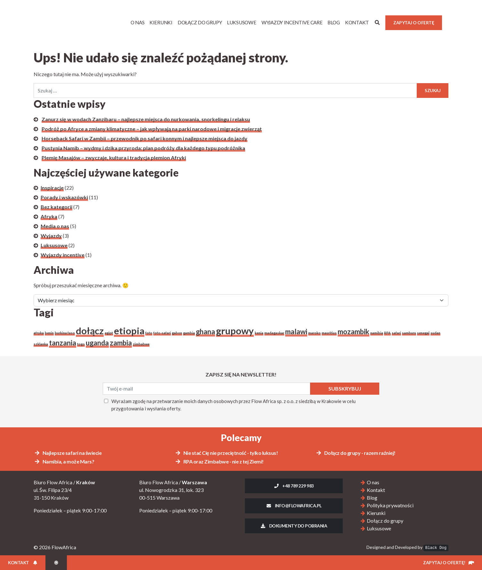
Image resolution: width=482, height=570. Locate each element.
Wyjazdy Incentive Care (291, 22)
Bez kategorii (56, 207)
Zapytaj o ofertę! (448, 562)
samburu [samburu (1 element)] (409, 333)
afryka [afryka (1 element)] (39, 333)
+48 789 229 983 (294, 485)
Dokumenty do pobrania (294, 525)
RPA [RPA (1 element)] (387, 333)
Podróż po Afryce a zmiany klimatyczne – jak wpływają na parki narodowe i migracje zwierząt (152, 129)
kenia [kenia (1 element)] (259, 333)
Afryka (49, 216)
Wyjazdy (51, 236)
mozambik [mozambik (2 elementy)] (353, 331)
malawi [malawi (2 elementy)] (296, 331)
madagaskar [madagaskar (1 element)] (274, 333)
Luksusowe (241, 22)
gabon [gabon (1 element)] (177, 333)
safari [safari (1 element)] (396, 333)
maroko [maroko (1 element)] (314, 333)
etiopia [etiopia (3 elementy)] (129, 330)
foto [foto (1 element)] (148, 333)
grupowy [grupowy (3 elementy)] (235, 330)
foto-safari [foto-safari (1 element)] (162, 333)
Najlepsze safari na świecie (67, 453)
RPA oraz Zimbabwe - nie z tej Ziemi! (219, 461)
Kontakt (357, 22)
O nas (373, 482)
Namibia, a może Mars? (64, 461)
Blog (333, 22)
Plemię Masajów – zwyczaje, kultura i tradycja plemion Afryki (114, 157)
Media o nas (55, 226)
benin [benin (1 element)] (49, 333)
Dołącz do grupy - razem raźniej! (356, 453)
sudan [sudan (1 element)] (435, 333)
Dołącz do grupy (200, 22)
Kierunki (161, 22)
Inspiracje (52, 188)
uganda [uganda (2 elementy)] (97, 342)
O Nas (138, 22)
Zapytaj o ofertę (413, 22)
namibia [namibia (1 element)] (376, 333)
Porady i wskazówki (64, 197)
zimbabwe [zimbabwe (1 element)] (141, 344)
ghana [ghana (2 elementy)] (205, 331)
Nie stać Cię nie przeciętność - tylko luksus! (226, 453)
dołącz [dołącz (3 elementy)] (90, 330)
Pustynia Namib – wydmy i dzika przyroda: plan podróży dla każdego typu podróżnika (143, 148)
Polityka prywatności (390, 505)
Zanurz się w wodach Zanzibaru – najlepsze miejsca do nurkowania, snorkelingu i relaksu (146, 119)
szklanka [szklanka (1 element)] (41, 344)
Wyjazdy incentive (62, 255)
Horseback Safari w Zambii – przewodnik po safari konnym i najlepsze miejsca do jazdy (144, 138)
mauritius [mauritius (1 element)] (329, 333)
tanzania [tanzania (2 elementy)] (62, 342)
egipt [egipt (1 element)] (109, 333)
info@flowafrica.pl (293, 505)
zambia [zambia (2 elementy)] (121, 342)
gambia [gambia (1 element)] (189, 333)
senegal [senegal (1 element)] (423, 333)
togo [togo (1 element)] (81, 344)
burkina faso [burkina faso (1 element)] (65, 333)
